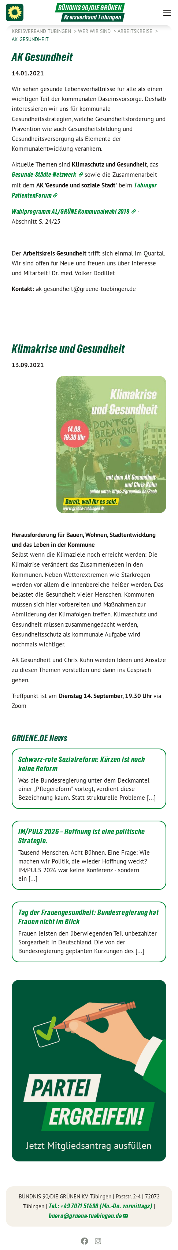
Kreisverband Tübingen (42, 31)
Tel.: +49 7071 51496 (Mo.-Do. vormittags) (100, 1206)
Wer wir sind (95, 31)
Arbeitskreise (136, 31)
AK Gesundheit (30, 39)
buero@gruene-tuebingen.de (85, 1216)
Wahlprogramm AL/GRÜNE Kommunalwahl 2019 (71, 211)
